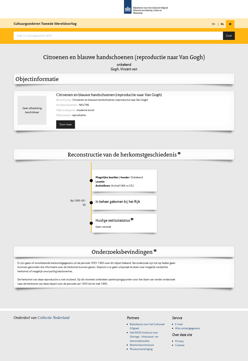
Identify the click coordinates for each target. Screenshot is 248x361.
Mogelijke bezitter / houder (112, 177)
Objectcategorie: (66, 110)
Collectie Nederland (53, 317)
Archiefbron (103, 185)
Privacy (179, 341)
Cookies (179, 345)
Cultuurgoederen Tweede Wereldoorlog (45, 24)
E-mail (179, 324)
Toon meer (65, 124)
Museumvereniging (141, 349)
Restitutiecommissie (142, 345)
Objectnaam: (63, 115)
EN (213, 24)
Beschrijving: (64, 99)
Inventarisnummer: (67, 104)
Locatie (100, 181)
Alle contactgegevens (187, 328)
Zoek (229, 35)
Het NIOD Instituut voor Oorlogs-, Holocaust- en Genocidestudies (144, 337)
